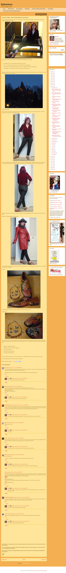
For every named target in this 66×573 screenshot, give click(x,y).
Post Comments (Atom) (26, 563)
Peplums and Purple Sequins (55, 102)
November (54, 138)
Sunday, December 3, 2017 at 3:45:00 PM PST (19, 464)
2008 (52, 169)
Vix (5, 386)
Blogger (45, 570)
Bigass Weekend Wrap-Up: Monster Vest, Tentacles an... (56, 119)
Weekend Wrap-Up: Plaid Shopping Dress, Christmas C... (56, 132)
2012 (52, 162)
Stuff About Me (11, 8)
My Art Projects (19, 8)
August (53, 143)
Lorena (6, 513)
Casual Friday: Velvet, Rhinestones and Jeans (56, 136)
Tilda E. (6, 454)
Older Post (43, 559)
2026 (52, 71)
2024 (52, 75)
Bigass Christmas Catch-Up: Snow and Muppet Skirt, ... (56, 90)
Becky (6, 422)
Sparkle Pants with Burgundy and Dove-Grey (56, 122)
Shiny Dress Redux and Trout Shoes (56, 111)
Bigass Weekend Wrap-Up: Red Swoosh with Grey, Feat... (56, 105)
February (53, 152)
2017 (52, 86)
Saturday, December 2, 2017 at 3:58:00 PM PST (16, 454)
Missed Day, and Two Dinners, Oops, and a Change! (56, 126)
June (53, 146)
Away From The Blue (57, 200)
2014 (52, 159)
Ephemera (6, 4)
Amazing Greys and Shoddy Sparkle (55, 108)
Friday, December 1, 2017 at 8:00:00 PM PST (14, 367)
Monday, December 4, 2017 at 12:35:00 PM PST (20, 488)
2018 (52, 84)
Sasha (6, 438)
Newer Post (4, 559)
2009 (52, 167)
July (53, 144)
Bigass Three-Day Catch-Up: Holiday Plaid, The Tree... (56, 93)
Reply (6, 382)
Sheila (9, 378)
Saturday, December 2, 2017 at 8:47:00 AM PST (14, 386)
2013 (52, 161)
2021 (52, 79)
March (53, 151)
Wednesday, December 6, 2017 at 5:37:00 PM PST (20, 505)
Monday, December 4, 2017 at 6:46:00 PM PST (22, 497)
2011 (52, 164)
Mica (5, 367)
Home (4, 8)
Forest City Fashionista (9, 497)
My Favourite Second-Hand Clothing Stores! (11, 10)
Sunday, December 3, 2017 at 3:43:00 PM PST (19, 378)
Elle (5, 472)
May (53, 147)
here (21, 63)
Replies (7, 376)
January (53, 154)
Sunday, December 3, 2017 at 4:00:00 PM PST (14, 472)
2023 (52, 76)
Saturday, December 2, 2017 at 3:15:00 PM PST (16, 438)
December (54, 87)
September (54, 141)
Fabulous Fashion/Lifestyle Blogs (38, 8)
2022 (52, 78)
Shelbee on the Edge (58, 202)
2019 (52, 83)
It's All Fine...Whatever (57, 206)
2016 (52, 156)
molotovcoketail (37, 570)
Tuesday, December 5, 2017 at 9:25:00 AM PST (16, 513)
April (53, 149)
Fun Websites (50, 8)
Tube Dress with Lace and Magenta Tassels (56, 99)
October (53, 139)
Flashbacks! (27, 8)
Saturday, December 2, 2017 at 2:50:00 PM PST (16, 422)
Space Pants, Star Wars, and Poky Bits (56, 116)
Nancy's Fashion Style (58, 204)
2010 (52, 166)
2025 (52, 73)
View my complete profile (54, 44)
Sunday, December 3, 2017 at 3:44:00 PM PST (19, 414)
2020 (52, 81)
